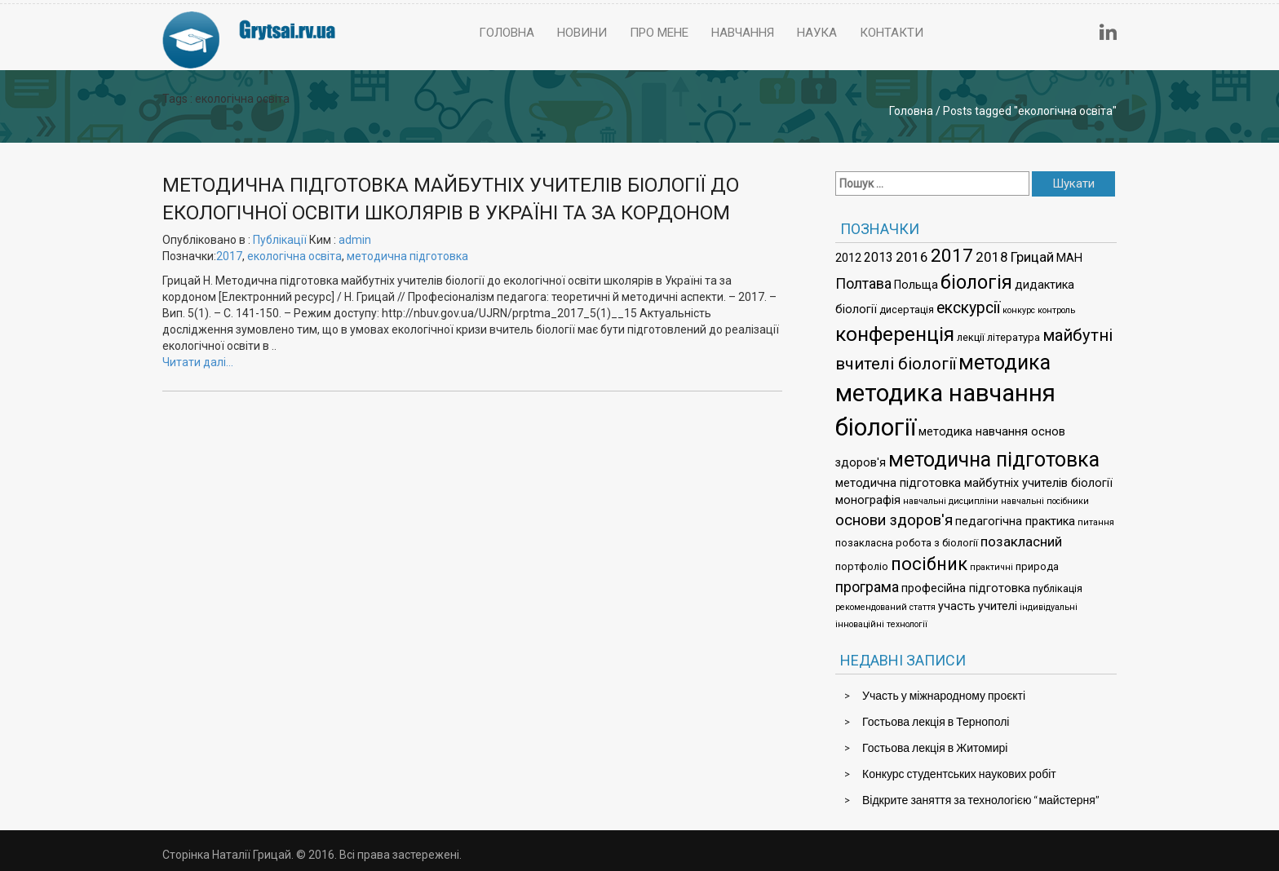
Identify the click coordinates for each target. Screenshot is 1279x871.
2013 (878, 257)
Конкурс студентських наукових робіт (959, 773)
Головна (506, 32)
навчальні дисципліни (950, 501)
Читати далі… (197, 362)
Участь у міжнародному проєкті (943, 695)
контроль (1056, 310)
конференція (894, 334)
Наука (817, 32)
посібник (929, 564)
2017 (229, 256)
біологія (976, 282)
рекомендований (871, 607)
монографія (868, 500)
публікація (1057, 588)
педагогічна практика (1015, 521)
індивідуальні (1049, 607)
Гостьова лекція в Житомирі (934, 747)
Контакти (891, 32)
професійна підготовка (965, 588)
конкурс (1018, 310)
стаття (922, 607)
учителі (997, 606)
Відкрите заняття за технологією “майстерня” (981, 800)
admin (355, 239)
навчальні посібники (1045, 501)
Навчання (742, 32)
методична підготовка (407, 256)
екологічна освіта (294, 256)
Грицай (1032, 257)
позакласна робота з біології (906, 543)
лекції (971, 337)
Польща (916, 285)
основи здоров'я (894, 520)
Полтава (863, 283)
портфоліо (861, 566)
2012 (848, 258)
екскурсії (968, 307)
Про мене (659, 32)
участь (957, 606)
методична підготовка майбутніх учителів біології (974, 483)
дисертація (906, 309)
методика (1004, 362)
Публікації (280, 239)
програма (867, 586)
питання (1096, 522)
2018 (992, 257)
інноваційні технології (881, 624)
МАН (1069, 258)
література (1013, 337)
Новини (582, 32)
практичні (991, 567)
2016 (912, 257)
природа (1037, 566)
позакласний (1021, 541)
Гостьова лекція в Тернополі (935, 721)
